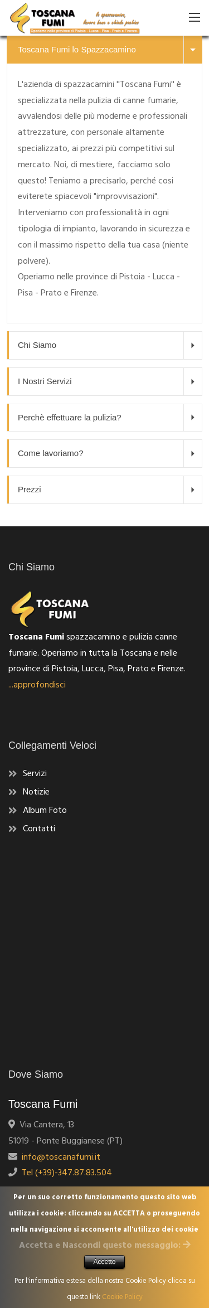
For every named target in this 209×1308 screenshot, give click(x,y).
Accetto (104, 1262)
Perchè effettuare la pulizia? (110, 418)
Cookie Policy (122, 1297)
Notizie (36, 792)
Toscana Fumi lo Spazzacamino (110, 50)
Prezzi (110, 489)
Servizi (35, 774)
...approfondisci (37, 685)
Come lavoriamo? (110, 453)
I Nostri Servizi (110, 381)
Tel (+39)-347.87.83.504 (64, 1173)
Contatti (39, 829)
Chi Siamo (110, 345)
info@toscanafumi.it (58, 1157)
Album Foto (45, 810)
